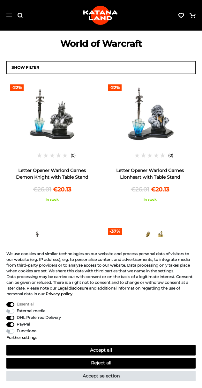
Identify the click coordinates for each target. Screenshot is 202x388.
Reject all (101, 363)
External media (31, 310)
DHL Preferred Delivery (39, 317)
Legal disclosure (72, 288)
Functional (27, 330)
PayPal (23, 324)
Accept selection (101, 376)
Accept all (101, 350)
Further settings (21, 337)
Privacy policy (59, 293)
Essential (25, 304)
